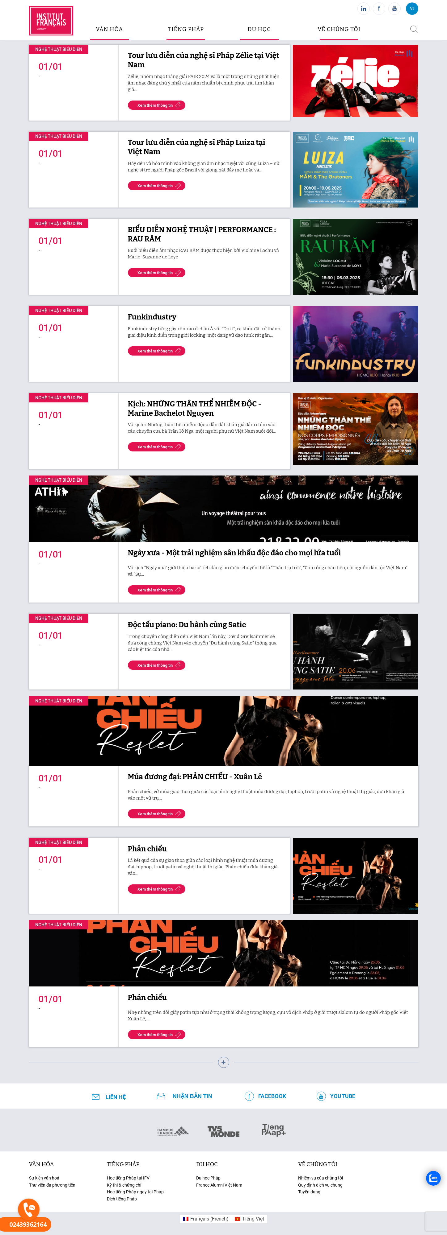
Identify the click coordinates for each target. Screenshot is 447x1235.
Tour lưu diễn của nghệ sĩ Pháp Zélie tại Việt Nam (204, 60)
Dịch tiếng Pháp (122, 1198)
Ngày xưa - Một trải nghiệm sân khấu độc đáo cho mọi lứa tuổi (234, 553)
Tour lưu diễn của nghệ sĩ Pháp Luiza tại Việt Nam (196, 147)
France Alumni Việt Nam (219, 1185)
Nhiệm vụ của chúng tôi (320, 1177)
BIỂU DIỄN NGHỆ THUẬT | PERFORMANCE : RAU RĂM (202, 234)
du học (259, 29)
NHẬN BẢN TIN (192, 1096)
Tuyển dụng (309, 1191)
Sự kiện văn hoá (44, 1177)
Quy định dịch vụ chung (320, 1185)
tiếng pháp (186, 29)
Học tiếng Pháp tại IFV (128, 1177)
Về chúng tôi (339, 29)
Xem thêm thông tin (155, 105)
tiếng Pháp (123, 1164)
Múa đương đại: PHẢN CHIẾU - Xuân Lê (195, 776)
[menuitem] (206, 1219)
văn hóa (109, 29)
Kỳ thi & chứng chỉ (124, 1185)
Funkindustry (152, 317)
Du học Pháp (208, 1177)
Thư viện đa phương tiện (52, 1185)
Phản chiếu (147, 849)
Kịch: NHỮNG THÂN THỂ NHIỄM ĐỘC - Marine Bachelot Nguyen (195, 409)
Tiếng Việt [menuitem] (253, 1219)
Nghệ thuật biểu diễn (58, 49)
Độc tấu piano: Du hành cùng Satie (187, 624)
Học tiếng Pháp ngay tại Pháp (135, 1191)
